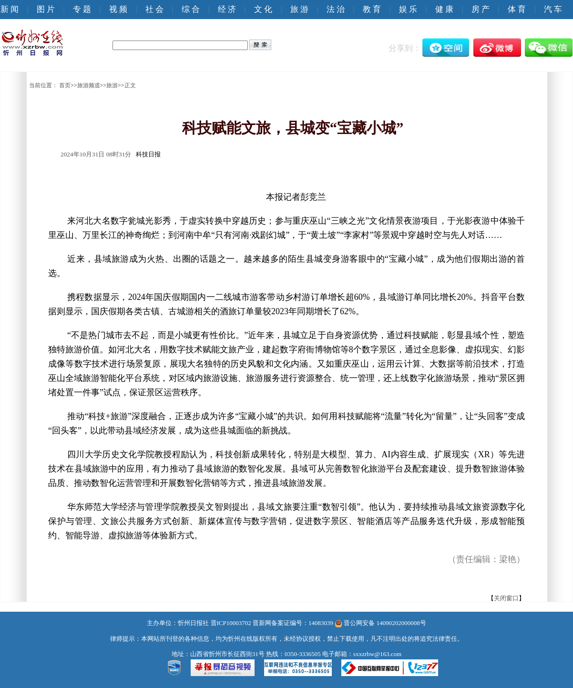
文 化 (263, 9)
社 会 (154, 9)
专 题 (82, 9)
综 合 (191, 9)
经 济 (227, 9)
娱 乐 (408, 9)
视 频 (118, 9)
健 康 (444, 9)
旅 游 (299, 9)
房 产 (480, 9)
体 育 (517, 9)
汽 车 (553, 9)
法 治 (336, 9)
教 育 (372, 9)
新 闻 (9, 9)
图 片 (46, 9)
